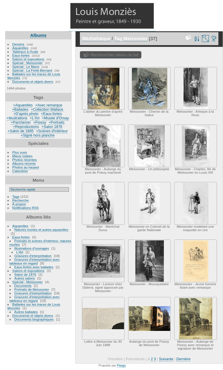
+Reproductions (26, 126)
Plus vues (19, 152)
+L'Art (34, 118)
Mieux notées (22, 156)
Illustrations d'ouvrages (31, 248)
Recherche (20, 200)
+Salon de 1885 (20, 131)
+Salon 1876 (52, 126)
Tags (16, 196)
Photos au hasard (25, 167)
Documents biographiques (34, 319)
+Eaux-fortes (51, 114)
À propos (19, 204)
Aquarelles (20, 48)
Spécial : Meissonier (27, 63)
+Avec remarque (48, 105)
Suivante (166, 359)
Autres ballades (26, 312)
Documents (23, 285)
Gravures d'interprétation (33, 256)
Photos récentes (24, 160)
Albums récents (24, 163)
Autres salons (24, 278)
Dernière (183, 359)
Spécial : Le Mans (26, 66)
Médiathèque (96, 38)
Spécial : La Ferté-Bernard (32, 70)
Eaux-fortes (21, 55)
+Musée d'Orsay (55, 118)
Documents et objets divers (32, 81)
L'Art (19, 252)
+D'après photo (25, 114)
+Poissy (39, 122)
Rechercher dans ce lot (114, 54)
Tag (118, 38)
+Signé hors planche (38, 135)
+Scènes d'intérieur (52, 131)
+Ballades (20, 109)
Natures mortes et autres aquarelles (41, 229)
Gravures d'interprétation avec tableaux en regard (35, 261)
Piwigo (121, 365)
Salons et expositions (28, 59)
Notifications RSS (25, 208)
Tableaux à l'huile (25, 51)
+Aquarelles (23, 105)
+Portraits (56, 122)
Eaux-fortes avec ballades (33, 267)
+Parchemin (21, 122)
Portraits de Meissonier (31, 289)
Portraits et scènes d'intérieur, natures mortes (40, 242)
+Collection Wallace (47, 109)
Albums (38, 35)
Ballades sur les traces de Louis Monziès (34, 76)
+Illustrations (17, 118)
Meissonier (135, 38)
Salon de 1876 (25, 274)
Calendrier (20, 171)
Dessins (18, 44)
